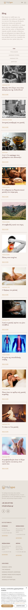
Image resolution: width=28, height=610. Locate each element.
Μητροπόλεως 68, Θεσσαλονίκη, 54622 (20, 530)
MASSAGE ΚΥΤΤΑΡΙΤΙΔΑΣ (8, 579)
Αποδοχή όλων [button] (7, 606)
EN (22, 2)
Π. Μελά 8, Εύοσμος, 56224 (6, 529)
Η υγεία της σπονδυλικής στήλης (11, 358)
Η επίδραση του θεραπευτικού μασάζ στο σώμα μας (13, 191)
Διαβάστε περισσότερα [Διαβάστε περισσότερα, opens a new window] (20, 603)
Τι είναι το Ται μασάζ (10, 427)
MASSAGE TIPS (14, 58)
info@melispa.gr (7, 506)
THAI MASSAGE (6, 569)
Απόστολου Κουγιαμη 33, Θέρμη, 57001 (19, 547)
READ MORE (5, 94)
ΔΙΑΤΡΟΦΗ (14, 61)
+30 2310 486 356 (21, 552)
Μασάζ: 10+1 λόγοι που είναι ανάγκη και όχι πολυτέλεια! (13, 89)
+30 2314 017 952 (7, 503)
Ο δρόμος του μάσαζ (9, 290)
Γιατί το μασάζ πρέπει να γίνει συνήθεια (13, 324)
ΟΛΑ (14, 48)
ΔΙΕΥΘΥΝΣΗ (5, 535)
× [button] (26, 588)
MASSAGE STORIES (14, 55)
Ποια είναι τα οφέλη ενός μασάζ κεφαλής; (14, 393)
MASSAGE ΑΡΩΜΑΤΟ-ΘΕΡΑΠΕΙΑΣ (11, 572)
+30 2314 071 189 (7, 552)
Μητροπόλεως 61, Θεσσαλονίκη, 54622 (6, 547)
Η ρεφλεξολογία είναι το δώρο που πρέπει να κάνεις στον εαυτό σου (13, 462)
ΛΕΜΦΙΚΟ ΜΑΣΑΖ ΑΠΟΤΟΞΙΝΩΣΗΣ (11, 574)
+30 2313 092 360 (7, 533)
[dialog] (14, 598)
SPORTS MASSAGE (7, 577)
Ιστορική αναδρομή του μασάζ (13, 122)
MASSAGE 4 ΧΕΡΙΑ (7, 567)
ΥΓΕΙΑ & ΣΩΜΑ (14, 52)
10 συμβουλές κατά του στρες (13, 225)
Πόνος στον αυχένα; (9, 257)
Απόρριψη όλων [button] (20, 606)
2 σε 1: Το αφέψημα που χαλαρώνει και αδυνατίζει (11, 156)
